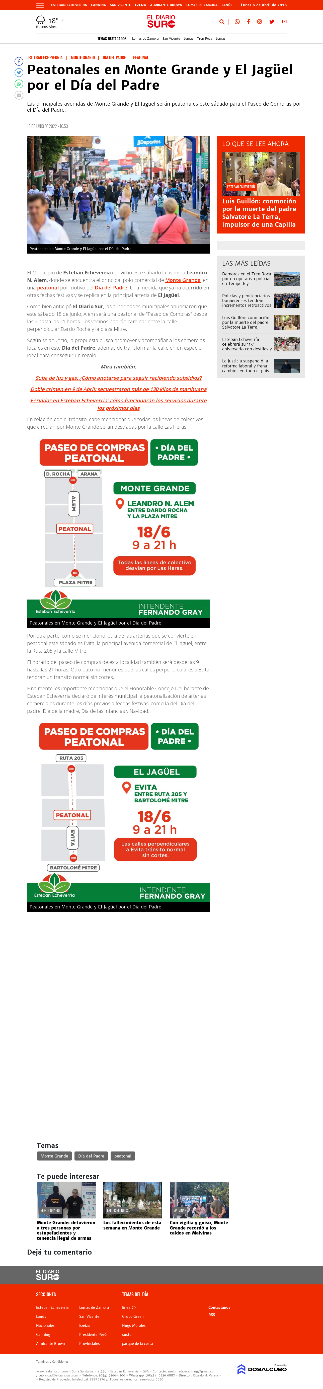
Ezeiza (140, 5)
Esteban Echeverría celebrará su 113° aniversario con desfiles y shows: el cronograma (247, 346)
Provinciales (89, 1343)
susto (126, 1334)
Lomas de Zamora (202, 5)
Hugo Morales (134, 1325)
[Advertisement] (166, 951)
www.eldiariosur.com (52, 1371)
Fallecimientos (117, 1210)
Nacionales (45, 1325)
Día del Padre (111, 287)
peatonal (48, 287)
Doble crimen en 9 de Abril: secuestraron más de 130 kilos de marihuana (118, 389)
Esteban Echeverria (69, 5)
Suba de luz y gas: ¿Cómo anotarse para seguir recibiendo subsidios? (118, 377)
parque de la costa (137, 1343)
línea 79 (129, 1307)
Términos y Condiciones (52, 1361)
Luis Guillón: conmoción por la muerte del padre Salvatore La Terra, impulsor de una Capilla (259, 213)
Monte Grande (183, 280)
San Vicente (120, 5)
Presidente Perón (94, 1334)
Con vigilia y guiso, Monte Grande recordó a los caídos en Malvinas (199, 1228)
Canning (98, 5)
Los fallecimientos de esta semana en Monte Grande (132, 1225)
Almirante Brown (166, 5)
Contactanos (219, 1307)
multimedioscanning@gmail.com (192, 1371)
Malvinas (180, 1210)
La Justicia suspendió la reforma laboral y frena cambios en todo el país (245, 365)
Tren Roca (204, 38)
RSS (211, 1315)
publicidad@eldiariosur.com (58, 1375)
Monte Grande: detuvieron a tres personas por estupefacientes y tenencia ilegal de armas (66, 1230)
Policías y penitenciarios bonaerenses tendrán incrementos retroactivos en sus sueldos (246, 303)
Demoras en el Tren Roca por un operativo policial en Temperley (246, 278)
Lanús (41, 1316)
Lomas (188, 38)
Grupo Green (133, 1316)
